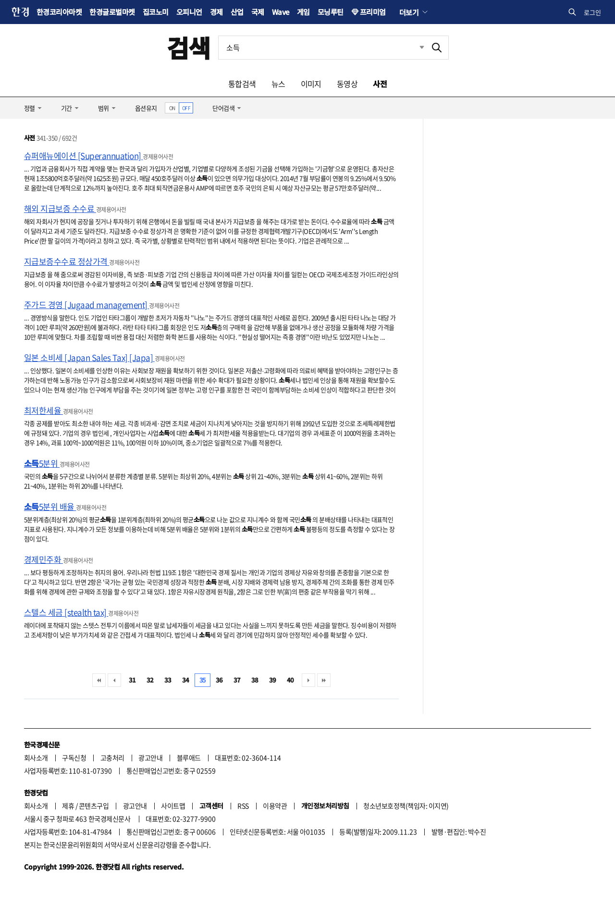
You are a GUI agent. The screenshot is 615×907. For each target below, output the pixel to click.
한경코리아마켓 (59, 12)
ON (172, 108)
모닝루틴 (331, 12)
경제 (216, 12)
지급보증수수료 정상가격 (66, 261)
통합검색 (242, 83)
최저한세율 (43, 410)
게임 (303, 12)
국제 (257, 12)
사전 (380, 83)
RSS (242, 805)
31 (132, 679)
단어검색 (223, 107)
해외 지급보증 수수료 (60, 208)
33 (168, 679)
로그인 (592, 12)
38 (254, 679)
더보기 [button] (408, 12)
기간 (66, 107)
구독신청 (74, 757)
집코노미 (156, 12)
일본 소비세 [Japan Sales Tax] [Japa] (89, 357)
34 (185, 679)
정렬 (29, 107)
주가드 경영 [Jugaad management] (86, 304)
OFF (186, 108)
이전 (114, 680)
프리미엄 (373, 12)
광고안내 (150, 757)
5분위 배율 (50, 506)
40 (290, 679)
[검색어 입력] (322, 47)
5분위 (42, 463)
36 (219, 679)
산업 (237, 12)
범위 (103, 107)
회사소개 (36, 757)
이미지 (311, 83)
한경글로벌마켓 (112, 12)
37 (237, 679)
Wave (280, 12)
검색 (188, 47)
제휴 (68, 805)
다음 (308, 680)
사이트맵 (173, 805)
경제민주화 (43, 559)
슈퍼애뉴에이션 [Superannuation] (83, 155)
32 (150, 679)
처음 (99, 680)
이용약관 (275, 805)
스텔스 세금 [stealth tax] (66, 612)
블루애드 (189, 757)
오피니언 (189, 12)
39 (272, 679)
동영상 (347, 83)
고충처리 (112, 757)
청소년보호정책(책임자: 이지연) (405, 805)
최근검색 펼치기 (414, 47)
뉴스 (278, 83)
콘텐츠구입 (94, 805)
